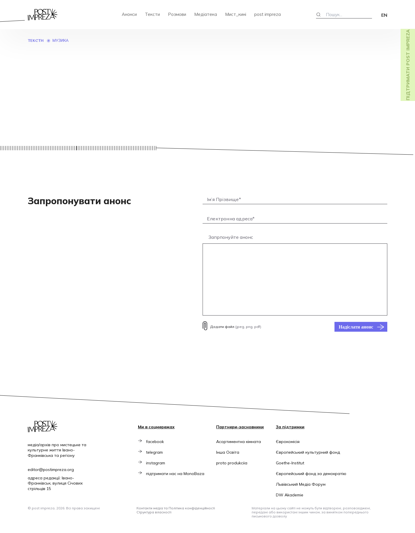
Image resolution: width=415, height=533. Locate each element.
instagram (156, 463)
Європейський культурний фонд (308, 452)
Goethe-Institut (290, 463)
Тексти (152, 14)
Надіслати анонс (356, 327)
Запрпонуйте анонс (230, 237)
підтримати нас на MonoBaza (176, 473)
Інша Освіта (228, 452)
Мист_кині (235, 14)
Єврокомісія (288, 441)
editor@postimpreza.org (51, 469)
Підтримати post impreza (408, 64)
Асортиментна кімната (239, 441)
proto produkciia (232, 463)
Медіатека (205, 14)
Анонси (129, 14)
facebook (156, 441)
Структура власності (154, 512)
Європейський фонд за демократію (311, 473)
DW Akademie (289, 495)
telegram (155, 452)
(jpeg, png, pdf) (235, 326)
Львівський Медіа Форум (301, 484)
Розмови (177, 14)
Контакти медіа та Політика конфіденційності (176, 508)
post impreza (267, 14)
